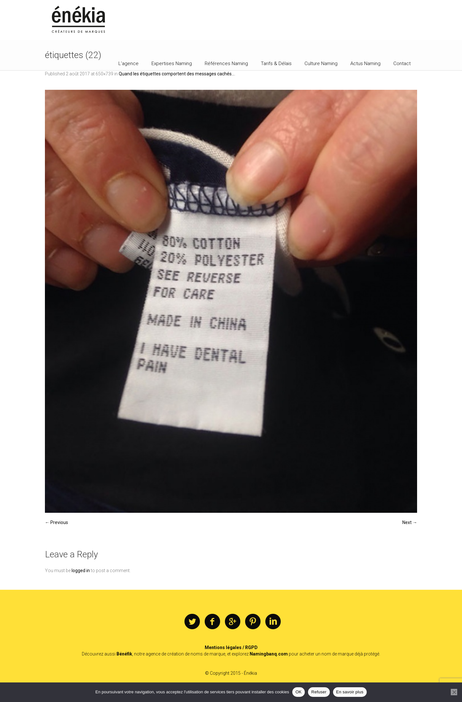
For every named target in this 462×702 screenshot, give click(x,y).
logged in (81, 570)
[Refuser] (454, 692)
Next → (409, 522)
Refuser (318, 691)
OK (298, 691)
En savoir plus (350, 691)
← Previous (56, 522)
